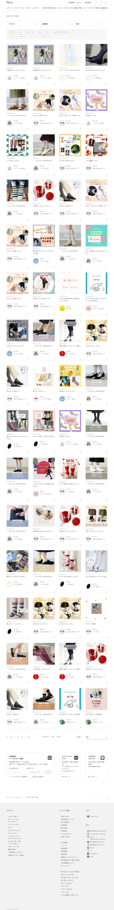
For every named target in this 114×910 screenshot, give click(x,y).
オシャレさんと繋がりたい (18, 36)
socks (46, 36)
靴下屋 (12, 32)
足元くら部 (30, 32)
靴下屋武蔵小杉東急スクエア (64, 32)
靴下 (20, 32)
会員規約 (35, 776)
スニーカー (35, 36)
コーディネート (82, 32)
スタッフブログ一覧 (32, 797)
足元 (48, 32)
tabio (40, 32)
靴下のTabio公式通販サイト (15, 797)
